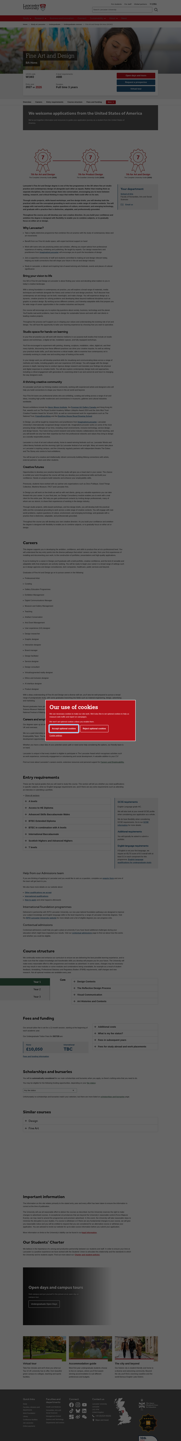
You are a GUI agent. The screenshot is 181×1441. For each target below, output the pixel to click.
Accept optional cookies (64, 728)
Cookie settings (55, 736)
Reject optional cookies (94, 728)
